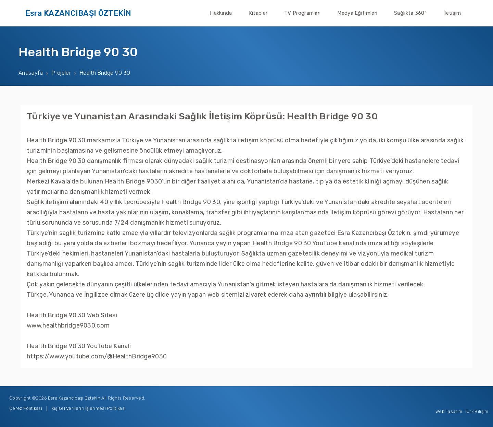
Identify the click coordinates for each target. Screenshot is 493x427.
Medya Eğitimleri (357, 13)
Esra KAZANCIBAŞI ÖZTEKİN (78, 13)
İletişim (452, 13)
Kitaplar (258, 13)
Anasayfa (30, 73)
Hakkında (221, 13)
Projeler (61, 73)
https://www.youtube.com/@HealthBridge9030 (97, 356)
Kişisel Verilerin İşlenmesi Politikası (89, 408)
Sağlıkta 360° (410, 13)
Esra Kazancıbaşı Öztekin (74, 398)
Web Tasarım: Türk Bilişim (462, 411)
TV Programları (302, 13)
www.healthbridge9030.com (68, 325)
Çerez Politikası (25, 408)
